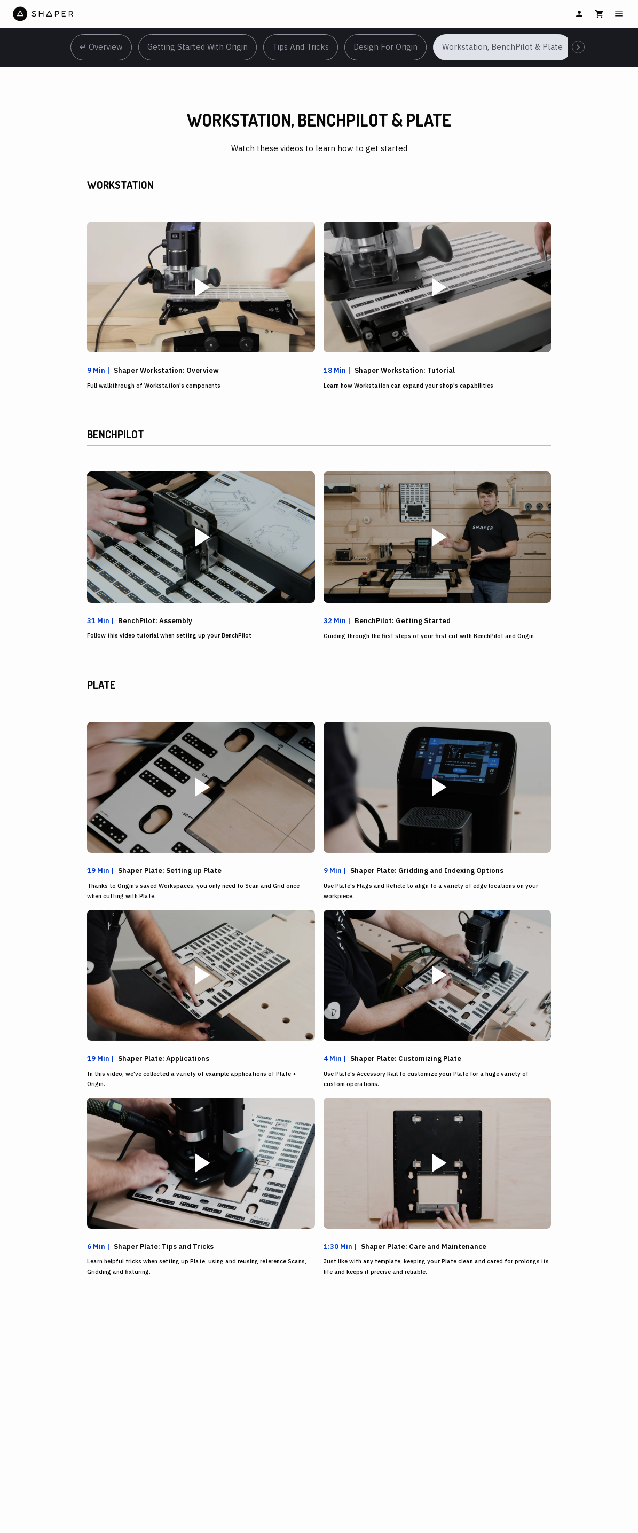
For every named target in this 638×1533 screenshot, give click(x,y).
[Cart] (599, 13)
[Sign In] (579, 13)
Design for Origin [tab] (385, 47)
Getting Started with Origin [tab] (197, 47)
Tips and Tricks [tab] (300, 47)
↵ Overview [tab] (101, 47)
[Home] (165, 13)
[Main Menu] (618, 13)
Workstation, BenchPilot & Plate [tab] (502, 47)
